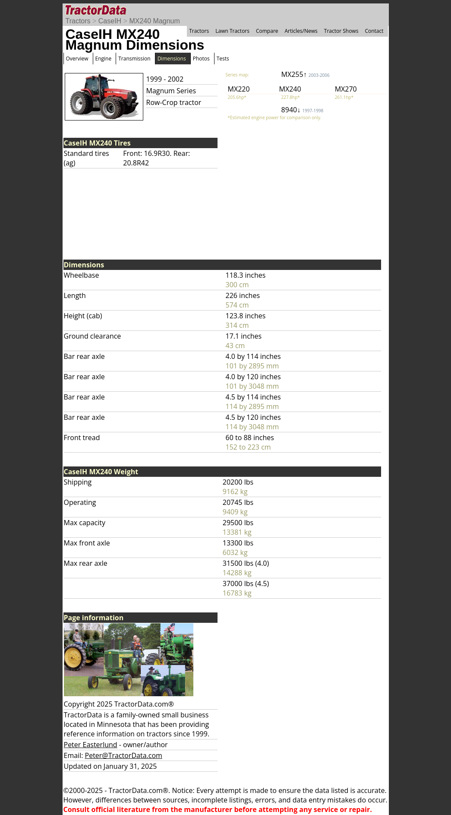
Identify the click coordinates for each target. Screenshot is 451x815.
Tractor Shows (341, 31)
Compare (267, 31)
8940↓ (302, 109)
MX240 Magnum (154, 21)
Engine (103, 58)
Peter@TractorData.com (123, 755)
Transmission (134, 58)
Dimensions (172, 58)
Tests (223, 58)
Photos (201, 58)
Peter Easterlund (90, 744)
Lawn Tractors (232, 31)
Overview (77, 58)
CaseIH (109, 21)
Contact (374, 31)
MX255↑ (305, 74)
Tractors (78, 21)
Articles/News (301, 31)
